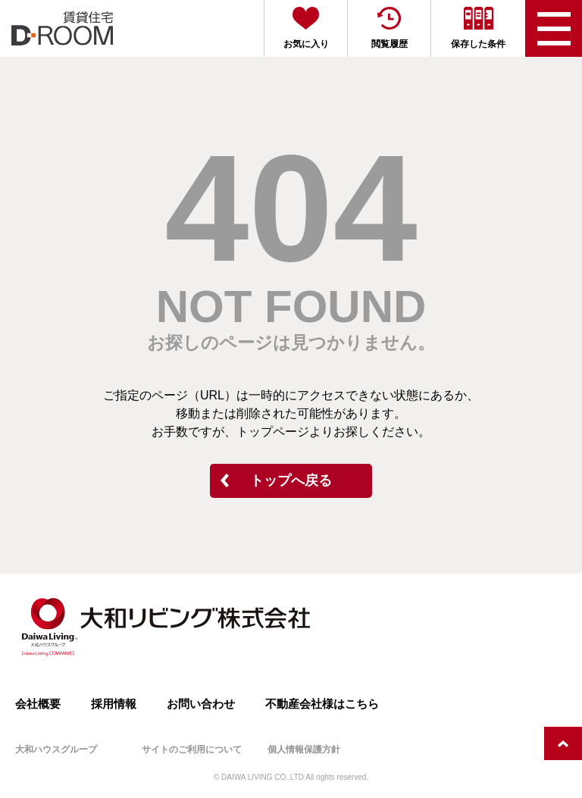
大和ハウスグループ (56, 749)
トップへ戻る (291, 480)
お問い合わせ (201, 703)
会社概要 (38, 703)
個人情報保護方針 (304, 749)
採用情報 (113, 703)
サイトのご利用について (192, 749)
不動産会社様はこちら (322, 703)
